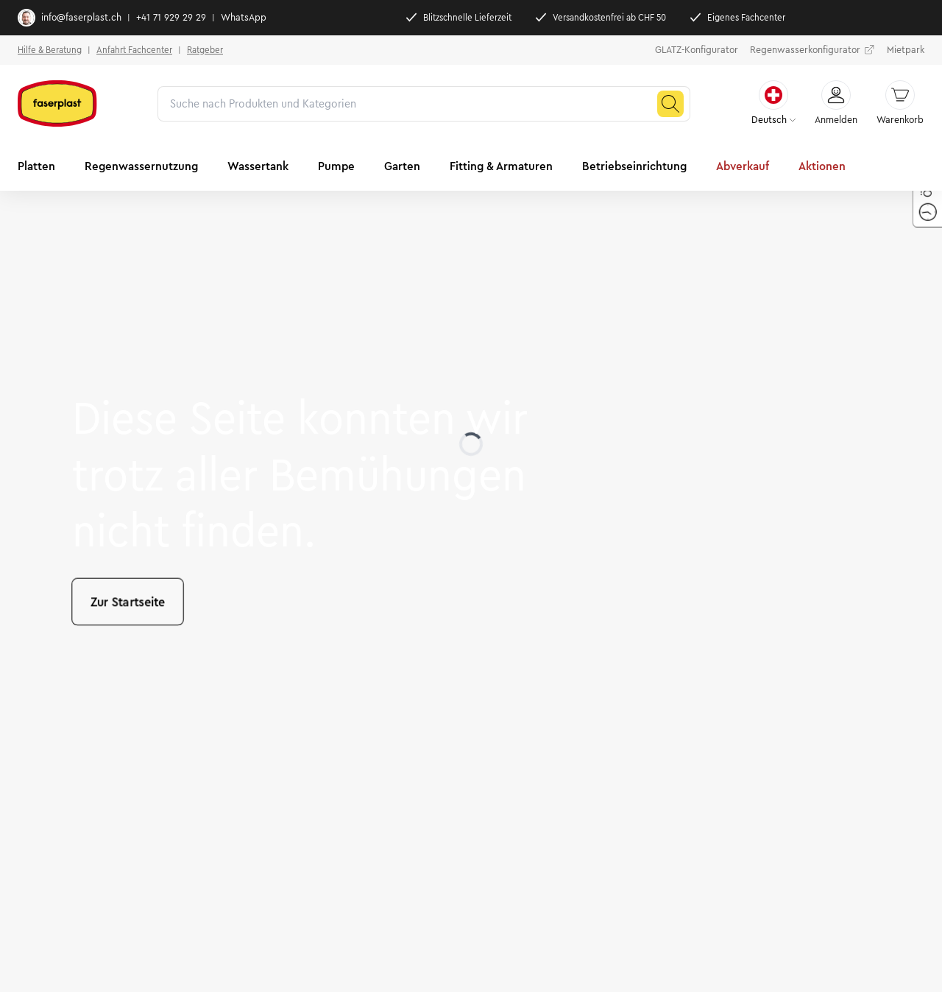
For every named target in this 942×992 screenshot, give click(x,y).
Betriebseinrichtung (634, 166)
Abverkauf (742, 166)
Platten (36, 166)
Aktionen (822, 166)
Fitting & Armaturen (501, 166)
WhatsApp (243, 18)
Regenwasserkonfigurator (812, 50)
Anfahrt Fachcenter (134, 49)
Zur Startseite (128, 601)
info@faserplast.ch (69, 18)
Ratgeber (205, 49)
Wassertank (257, 166)
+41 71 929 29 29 (171, 18)
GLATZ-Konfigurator (696, 50)
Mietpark (905, 50)
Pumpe (336, 166)
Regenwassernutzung (141, 166)
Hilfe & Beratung (50, 49)
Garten (402, 166)
